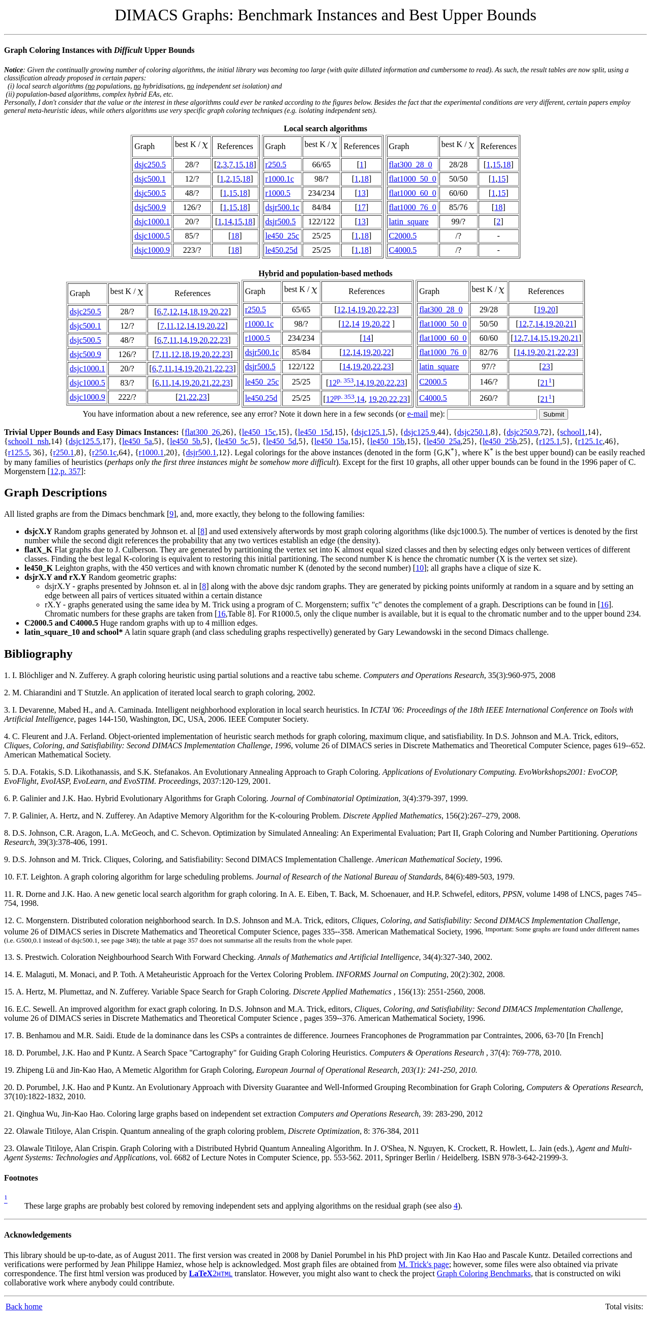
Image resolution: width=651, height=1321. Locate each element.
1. (8, 675)
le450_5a (137, 441)
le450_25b (500, 441)
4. (8, 736)
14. (10, 974)
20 (214, 311)
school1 (572, 432)
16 (605, 604)
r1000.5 (277, 193)
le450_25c (282, 235)
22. (10, 1131)
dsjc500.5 (150, 193)
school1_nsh (28, 441)
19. (10, 1070)
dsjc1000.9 (152, 250)
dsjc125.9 (419, 432)
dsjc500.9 (150, 207)
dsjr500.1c (282, 207)
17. (10, 1035)
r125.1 (549, 441)
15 (239, 164)
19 (204, 311)
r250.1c (104, 453)
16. (10, 1009)
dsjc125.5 (84, 441)
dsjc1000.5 (152, 235)
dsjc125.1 (370, 432)
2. (8, 692)
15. (10, 991)
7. (8, 815)
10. (10, 876)
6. (8, 798)
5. (8, 772)
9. (8, 859)
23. (10, 1148)
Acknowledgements (37, 1234)
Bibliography (38, 653)
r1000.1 (151, 453)
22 (224, 311)
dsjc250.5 (150, 164)
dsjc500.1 (150, 178)
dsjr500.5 (280, 221)
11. (10, 894)
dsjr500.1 (201, 453)
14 (228, 221)
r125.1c (590, 441)
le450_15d (315, 432)
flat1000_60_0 (412, 193)
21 (208, 368)
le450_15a (331, 441)
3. (8, 710)
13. (10, 957)
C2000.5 (403, 235)
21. (10, 1113)
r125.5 (18, 453)
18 (249, 164)
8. (8, 833)
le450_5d (281, 441)
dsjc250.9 (522, 432)
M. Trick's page (423, 1264)
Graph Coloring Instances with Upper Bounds (99, 50)
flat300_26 (202, 432)
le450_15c (259, 432)
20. (10, 1087)
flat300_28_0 (410, 164)
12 (173, 311)
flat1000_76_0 (412, 207)
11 (170, 325)
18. (10, 1052)
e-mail (417, 413)
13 (362, 193)
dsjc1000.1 (152, 221)
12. (10, 920)
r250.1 (63, 453)
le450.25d (281, 250)
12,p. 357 (65, 471)
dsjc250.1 (473, 432)
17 (362, 207)
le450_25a (444, 441)
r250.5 (275, 164)
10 (420, 568)
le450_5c (233, 441)
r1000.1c (279, 178)
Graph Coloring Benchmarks (484, 1273)
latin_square (409, 221)
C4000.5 (403, 250)
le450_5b (185, 441)
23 (224, 340)
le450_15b (387, 441)
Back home (24, 1306)
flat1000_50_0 (412, 178)
